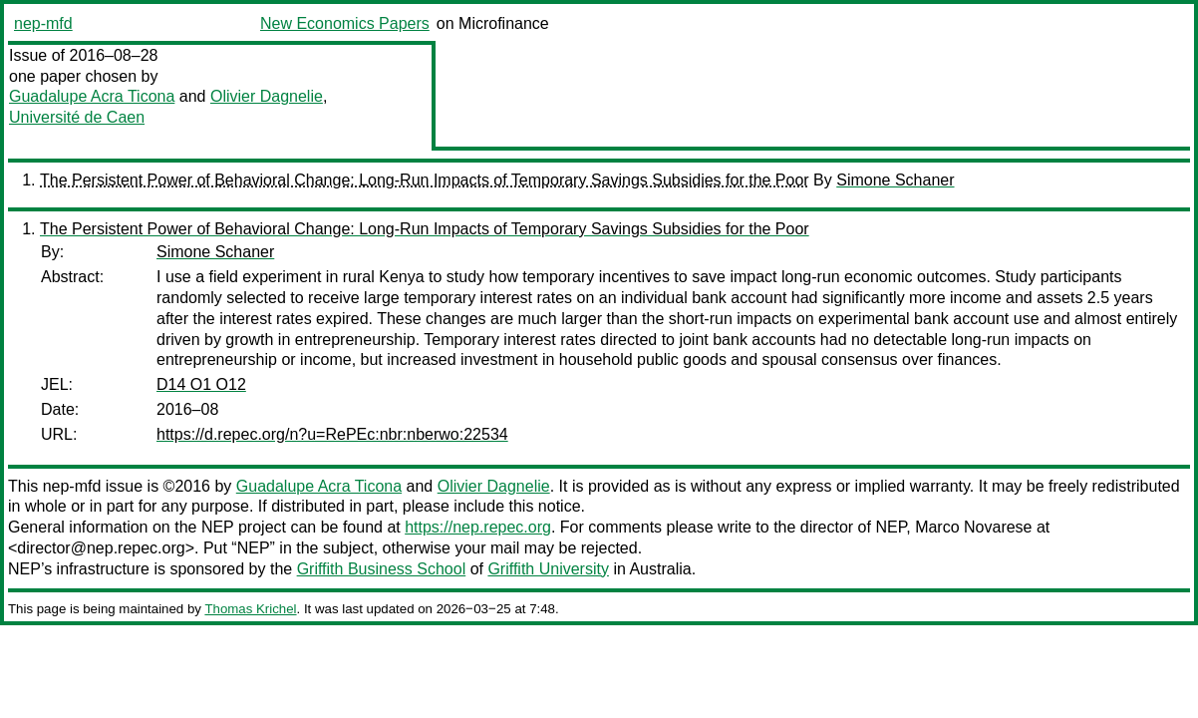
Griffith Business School (381, 568)
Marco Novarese (973, 527)
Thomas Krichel (250, 608)
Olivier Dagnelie (266, 96)
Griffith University (548, 568)
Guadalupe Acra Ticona (91, 96)
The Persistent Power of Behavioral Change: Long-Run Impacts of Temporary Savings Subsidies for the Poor (424, 180)
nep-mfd (43, 23)
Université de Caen (77, 117)
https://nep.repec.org (478, 527)
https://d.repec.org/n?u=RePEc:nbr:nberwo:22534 (332, 434)
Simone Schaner (895, 180)
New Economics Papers (345, 23)
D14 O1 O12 (201, 384)
